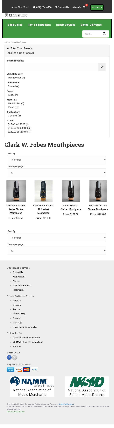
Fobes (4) (13, 95)
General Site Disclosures (16, 412)
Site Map (17, 346)
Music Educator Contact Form (26, 337)
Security (16, 318)
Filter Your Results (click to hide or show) (20, 51)
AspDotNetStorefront (66, 404)
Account (97, 7)
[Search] (95, 34)
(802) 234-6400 (44, 7)
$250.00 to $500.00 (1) (19, 131)
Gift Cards (17, 322)
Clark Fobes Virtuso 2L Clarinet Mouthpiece (43, 209)
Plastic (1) (13, 107)
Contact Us (63, 7)
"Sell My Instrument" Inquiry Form (28, 342)
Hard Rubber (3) (16, 103)
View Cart (79, 7)
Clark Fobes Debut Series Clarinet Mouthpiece (16, 209)
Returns (16, 309)
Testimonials (18, 290)
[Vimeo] (14, 357)
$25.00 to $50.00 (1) (18, 124)
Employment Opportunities (25, 327)
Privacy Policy (19, 314)
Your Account (19, 277)
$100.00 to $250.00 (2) (19, 128)
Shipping (17, 305)
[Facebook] (9, 357)
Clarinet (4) (13, 86)
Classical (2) (14, 115)
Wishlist (16, 281)
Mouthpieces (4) (16, 77)
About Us (17, 300)
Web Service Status (22, 285)
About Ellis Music (20, 7)
